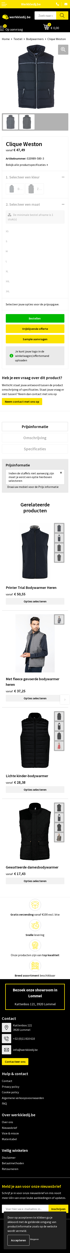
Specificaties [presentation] (35, 448)
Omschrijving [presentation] (34, 437)
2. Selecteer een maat (23, 204)
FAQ (4, 1103)
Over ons (7, 1122)
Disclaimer (8, 1157)
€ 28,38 (15, 782)
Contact (7, 1081)
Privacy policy (10, 1086)
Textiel (17, 39)
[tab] (35, 426)
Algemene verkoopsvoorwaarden (23, 1098)
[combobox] (45, 15)
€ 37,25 (15, 691)
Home (6, 39)
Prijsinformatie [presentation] (35, 426)
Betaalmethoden (13, 1163)
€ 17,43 (15, 873)
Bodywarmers (35, 39)
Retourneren (10, 1169)
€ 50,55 (15, 594)
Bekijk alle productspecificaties (27, 165)
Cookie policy (10, 1092)
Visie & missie (10, 1133)
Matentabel (9, 1139)
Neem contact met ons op (22, 401)
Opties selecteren (35, 601)
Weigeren (34, 1239)
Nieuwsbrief (9, 1128)
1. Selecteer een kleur (23, 177)
